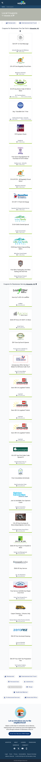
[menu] (2, 3)
